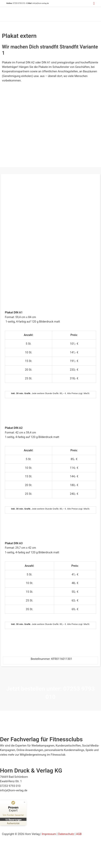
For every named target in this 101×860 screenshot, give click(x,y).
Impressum (49, 834)
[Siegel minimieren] (24, 802)
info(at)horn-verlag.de (40, 3)
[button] (94, 3)
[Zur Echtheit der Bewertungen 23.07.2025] (13, 823)
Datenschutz (66, 834)
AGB (79, 834)
